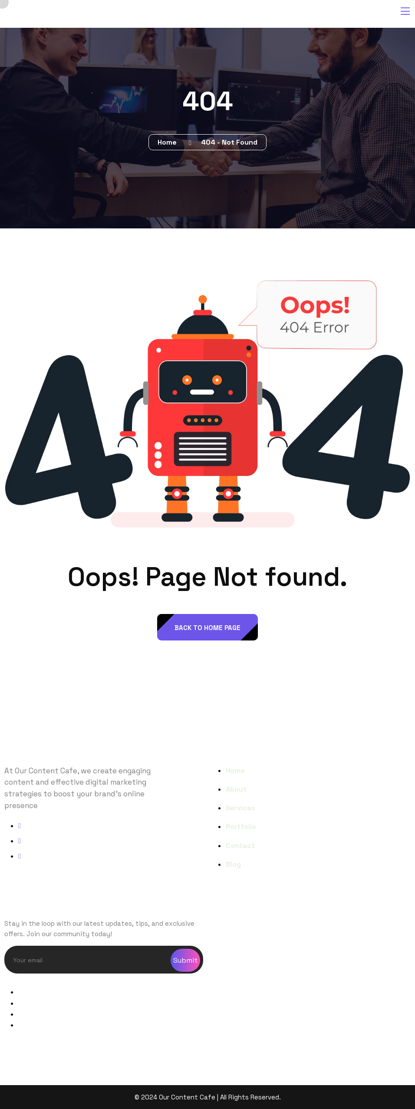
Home (169, 142)
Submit (185, 960)
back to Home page (207, 628)
